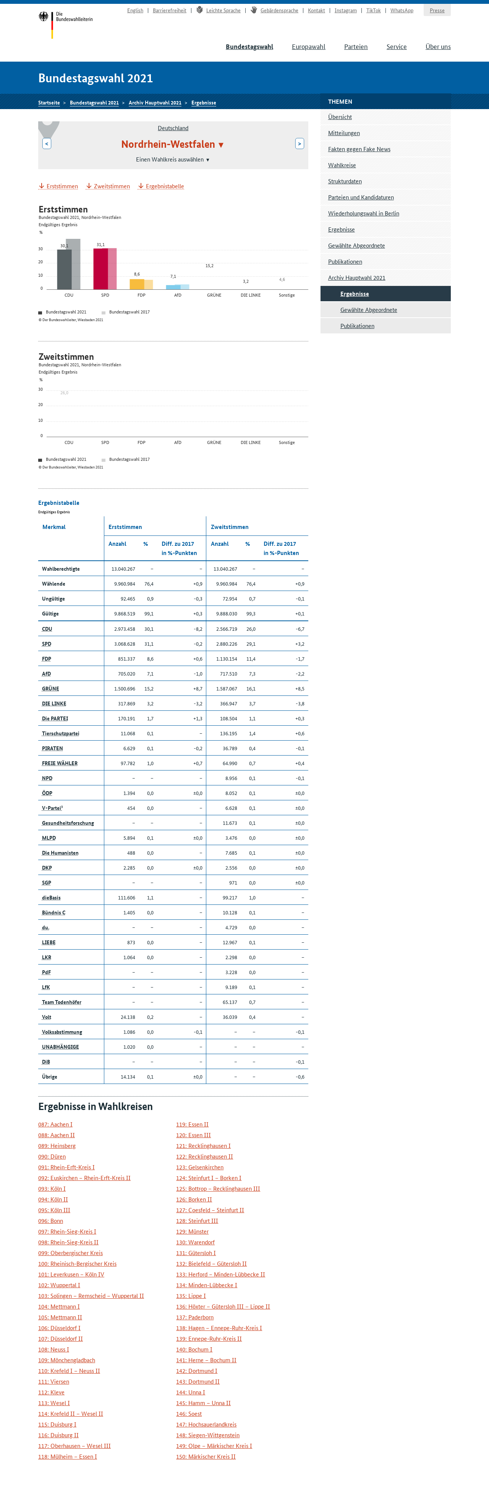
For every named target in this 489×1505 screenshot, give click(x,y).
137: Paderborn (195, 1317)
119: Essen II (192, 1124)
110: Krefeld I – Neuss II (69, 1370)
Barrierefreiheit (169, 10)
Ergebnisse (203, 102)
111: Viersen (53, 1381)
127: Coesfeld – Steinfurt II (210, 1210)
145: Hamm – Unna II (203, 1403)
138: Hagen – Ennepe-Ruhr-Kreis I (219, 1328)
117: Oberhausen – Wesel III (74, 1445)
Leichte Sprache (218, 10)
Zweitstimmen (112, 186)
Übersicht (340, 117)
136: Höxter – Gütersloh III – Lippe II (223, 1306)
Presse (437, 10)
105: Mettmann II (60, 1317)
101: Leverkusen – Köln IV (71, 1274)
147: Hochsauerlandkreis (206, 1424)
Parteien (356, 46)
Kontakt (316, 10)
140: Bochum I (194, 1349)
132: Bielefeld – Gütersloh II (211, 1263)
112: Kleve (51, 1392)
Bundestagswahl (249, 46)
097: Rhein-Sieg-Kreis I (67, 1231)
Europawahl (308, 46)
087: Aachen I (55, 1124)
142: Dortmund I (196, 1370)
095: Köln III (54, 1210)
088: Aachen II (56, 1135)
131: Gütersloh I (196, 1253)
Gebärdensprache (274, 10)
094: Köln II (53, 1199)
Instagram (346, 10)
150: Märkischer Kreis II (206, 1456)
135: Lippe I (191, 1295)
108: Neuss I (53, 1349)
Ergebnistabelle (165, 186)
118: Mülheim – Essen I (67, 1456)
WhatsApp (401, 10)
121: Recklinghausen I (203, 1145)
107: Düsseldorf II (60, 1338)
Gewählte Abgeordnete (356, 245)
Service (397, 46)
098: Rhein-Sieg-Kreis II (68, 1242)
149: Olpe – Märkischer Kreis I (214, 1445)
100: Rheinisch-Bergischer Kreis (77, 1263)
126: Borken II (194, 1199)
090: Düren (52, 1156)
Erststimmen (62, 186)
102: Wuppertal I (59, 1285)
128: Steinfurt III (197, 1220)
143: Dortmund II (198, 1381)
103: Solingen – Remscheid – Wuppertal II (91, 1295)
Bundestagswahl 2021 (94, 102)
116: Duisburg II (58, 1435)
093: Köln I (52, 1188)
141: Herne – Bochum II (206, 1360)
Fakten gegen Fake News (359, 149)
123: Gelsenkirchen (199, 1167)
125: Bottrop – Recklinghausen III (218, 1188)
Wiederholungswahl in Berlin (363, 213)
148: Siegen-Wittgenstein (208, 1435)
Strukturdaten (345, 181)
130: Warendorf (195, 1242)
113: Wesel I (54, 1403)
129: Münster (192, 1231)
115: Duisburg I (57, 1424)
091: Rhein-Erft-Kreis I (66, 1167)
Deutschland (173, 128)
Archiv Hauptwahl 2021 (155, 102)
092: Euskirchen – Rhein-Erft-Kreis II (84, 1178)
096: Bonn (50, 1220)
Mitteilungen (344, 133)
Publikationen (345, 261)
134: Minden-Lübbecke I (206, 1285)
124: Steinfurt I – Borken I (208, 1178)
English (135, 10)
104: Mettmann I (59, 1306)
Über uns (438, 46)
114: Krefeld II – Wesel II (70, 1413)
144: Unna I (190, 1392)
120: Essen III (193, 1135)
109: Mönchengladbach (66, 1360)
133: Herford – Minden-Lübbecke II (220, 1274)
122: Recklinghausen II (204, 1156)
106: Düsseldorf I (59, 1328)
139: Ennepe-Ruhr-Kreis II (209, 1338)
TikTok (373, 10)
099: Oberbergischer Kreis (70, 1253)
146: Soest (189, 1413)
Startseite (65, 26)
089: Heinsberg (57, 1145)
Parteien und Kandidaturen (361, 197)
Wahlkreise (342, 165)
